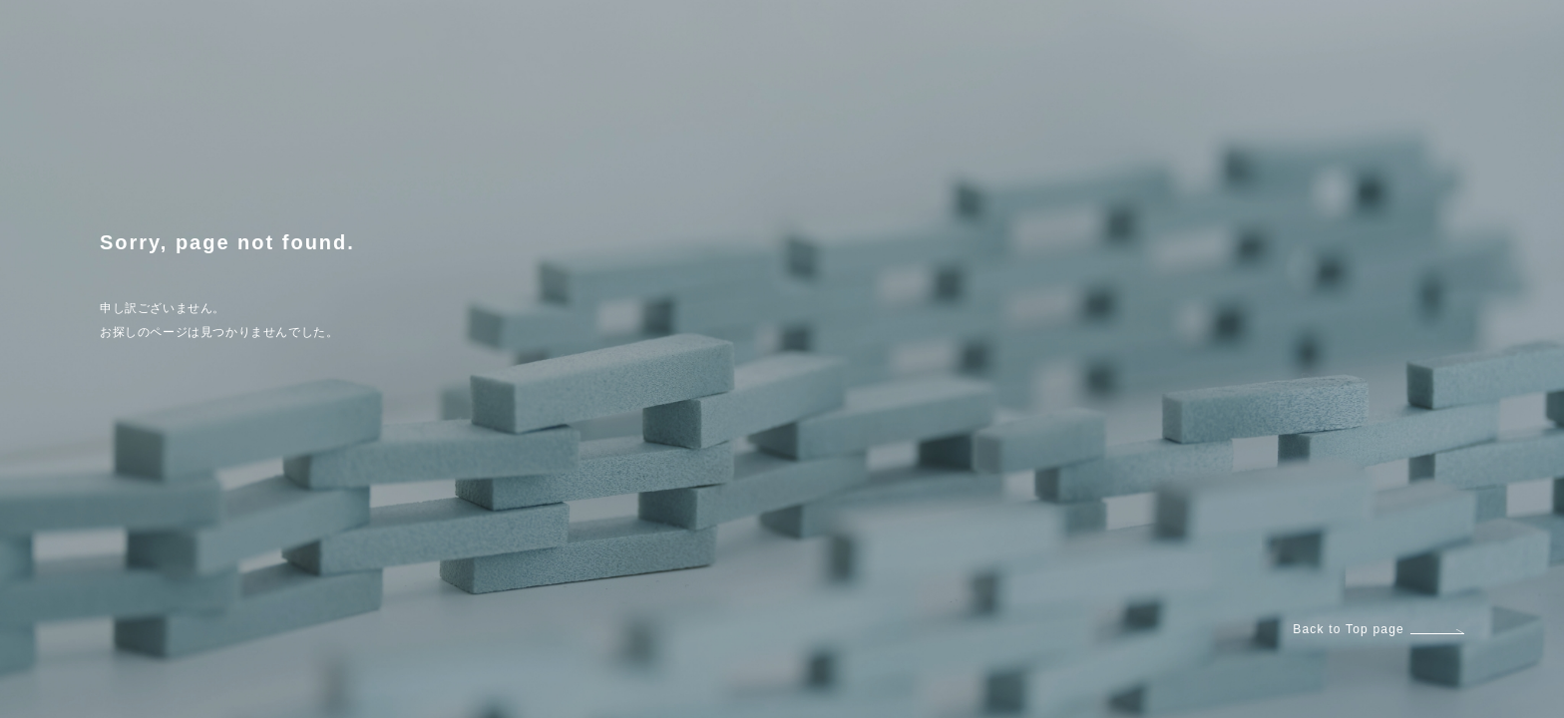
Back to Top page (1378, 629)
